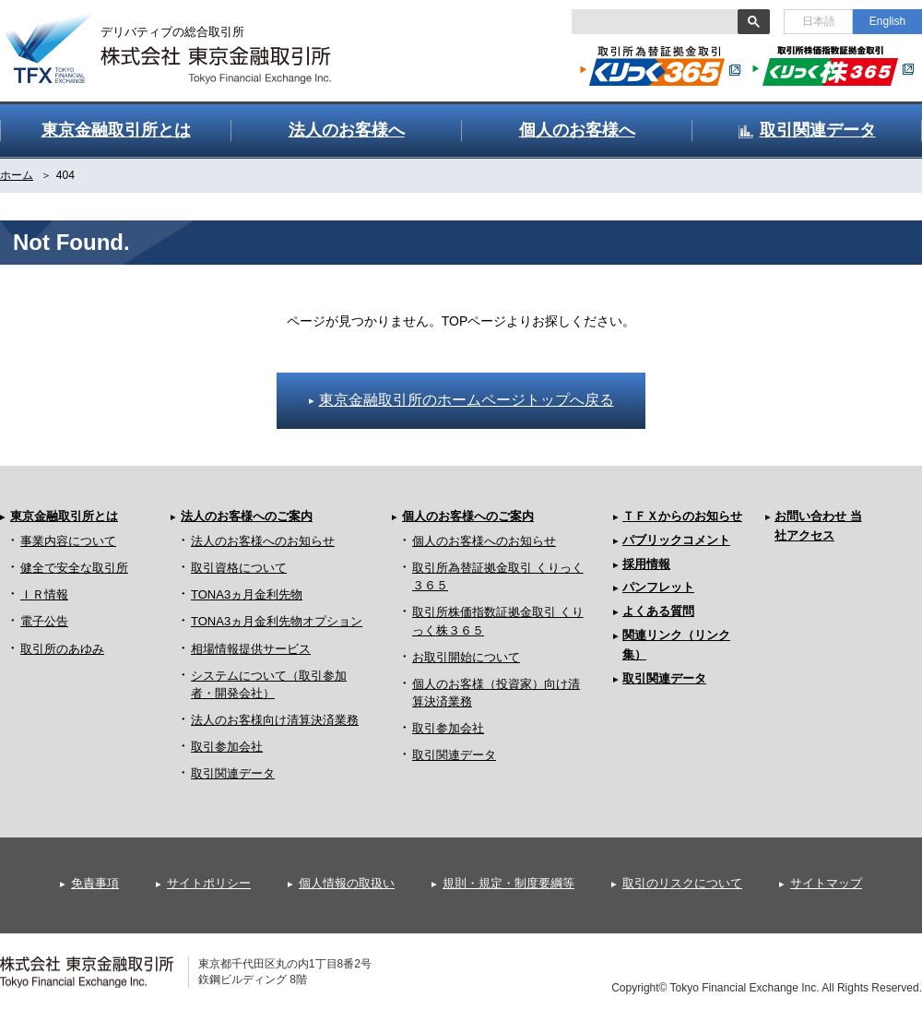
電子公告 (44, 621)
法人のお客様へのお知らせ (263, 541)
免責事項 (95, 883)
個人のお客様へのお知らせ (484, 541)
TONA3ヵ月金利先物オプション (276, 621)
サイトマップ (826, 883)
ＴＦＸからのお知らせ (682, 516)
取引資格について (239, 568)
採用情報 (646, 564)
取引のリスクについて (682, 883)
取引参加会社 (227, 747)
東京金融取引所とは (64, 516)
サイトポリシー (209, 883)
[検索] (654, 22)
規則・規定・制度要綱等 (508, 883)
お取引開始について (466, 657)
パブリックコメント (676, 540)
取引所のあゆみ (62, 649)
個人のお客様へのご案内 (468, 516)
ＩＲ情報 (44, 594)
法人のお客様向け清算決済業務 (275, 720)
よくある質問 (658, 611)
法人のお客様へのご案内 (247, 516)
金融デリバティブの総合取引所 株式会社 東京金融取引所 (184, 38)
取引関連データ (233, 773)
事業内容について (68, 541)
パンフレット (658, 587)
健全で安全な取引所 (74, 568)
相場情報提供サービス (251, 649)
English (887, 21)
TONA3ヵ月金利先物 (246, 594)
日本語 (818, 21)
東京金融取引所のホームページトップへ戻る (466, 400)
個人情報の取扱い (347, 883)
